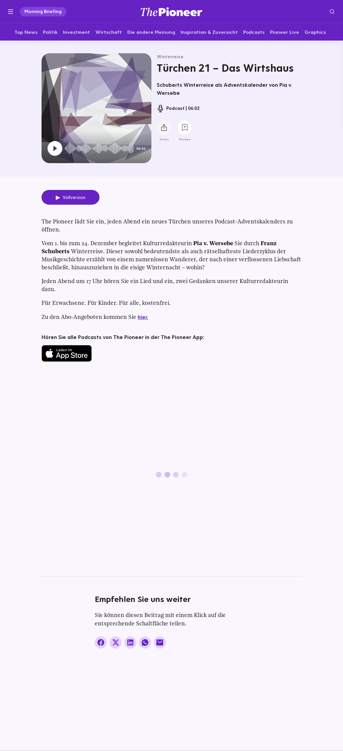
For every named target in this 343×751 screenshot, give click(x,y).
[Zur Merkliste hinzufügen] (185, 128)
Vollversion (74, 198)
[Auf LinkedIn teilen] (130, 643)
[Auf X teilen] (116, 643)
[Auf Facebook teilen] (101, 643)
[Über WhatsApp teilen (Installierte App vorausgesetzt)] (145, 643)
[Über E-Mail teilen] (160, 643)
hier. (143, 317)
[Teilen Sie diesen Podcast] (164, 128)
